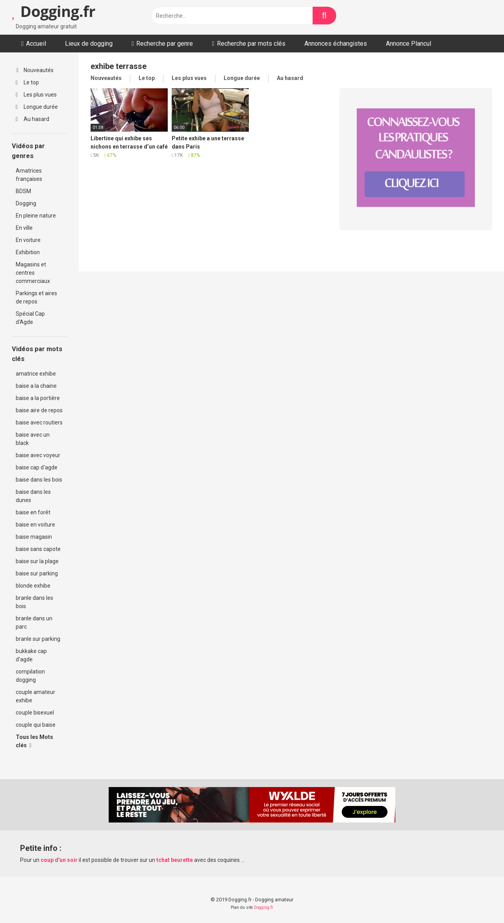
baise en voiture (35, 524)
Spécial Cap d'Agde (30, 318)
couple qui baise (36, 725)
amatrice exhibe (36, 373)
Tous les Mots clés (34, 741)
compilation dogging (30, 675)
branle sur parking (38, 639)
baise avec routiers (39, 422)
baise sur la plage (37, 561)
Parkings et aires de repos (36, 297)
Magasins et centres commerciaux (33, 272)
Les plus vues (36, 94)
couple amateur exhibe (35, 696)
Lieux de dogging (89, 43)
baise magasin (34, 537)
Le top (27, 82)
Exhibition (28, 252)
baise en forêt (33, 512)
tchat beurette (174, 860)
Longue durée (37, 107)
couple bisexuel (35, 712)
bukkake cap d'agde (31, 655)
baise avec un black (33, 439)
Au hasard (32, 119)
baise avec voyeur (38, 455)
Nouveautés (35, 70)
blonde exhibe (33, 585)
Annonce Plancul (408, 43)
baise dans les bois (39, 479)
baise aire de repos (39, 410)
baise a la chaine (36, 386)
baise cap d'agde (36, 467)
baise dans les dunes (33, 496)
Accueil (36, 43)
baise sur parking (37, 573)
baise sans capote (38, 549)
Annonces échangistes (335, 43)
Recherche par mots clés (251, 43)
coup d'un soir (59, 860)
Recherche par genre (164, 43)
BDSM (23, 191)
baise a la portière (38, 398)
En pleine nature (36, 215)
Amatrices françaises (29, 174)
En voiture (28, 240)
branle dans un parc (34, 622)
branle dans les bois (34, 602)
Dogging (26, 203)
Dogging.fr (53, 11)
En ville (24, 228)
